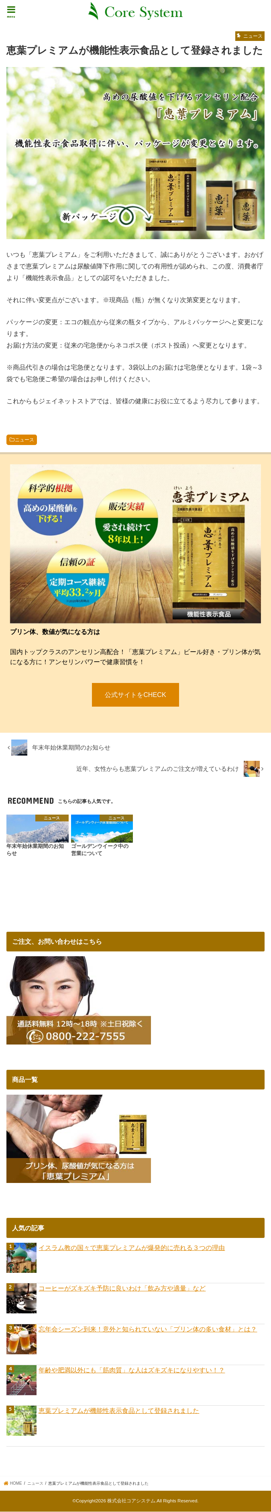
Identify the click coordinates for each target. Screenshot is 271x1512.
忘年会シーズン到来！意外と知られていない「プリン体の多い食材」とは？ (148, 1329)
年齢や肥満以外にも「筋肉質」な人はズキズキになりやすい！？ (132, 1370)
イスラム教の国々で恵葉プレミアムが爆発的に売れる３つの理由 (132, 1248)
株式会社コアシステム (131, 1501)
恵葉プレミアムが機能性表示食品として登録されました (119, 1411)
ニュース (24, 440)
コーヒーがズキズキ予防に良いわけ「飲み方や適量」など (122, 1289)
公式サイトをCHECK (136, 695)
